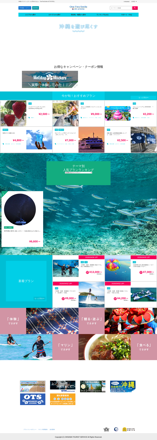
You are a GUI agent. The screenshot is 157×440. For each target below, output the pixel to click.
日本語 (134, 1)
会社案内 (52, 428)
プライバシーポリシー (29, 428)
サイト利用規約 (43, 428)
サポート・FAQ (126, 14)
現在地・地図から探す (78, 14)
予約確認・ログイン (24, 7)
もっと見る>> (143, 96)
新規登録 (35, 7)
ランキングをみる (103, 14)
